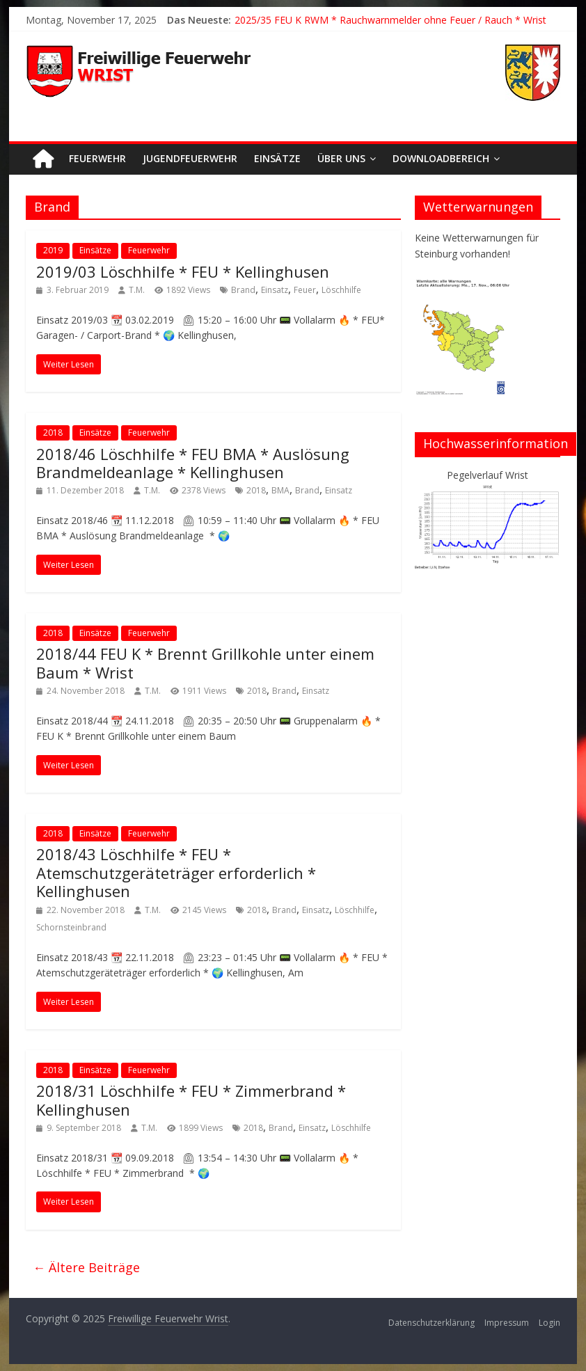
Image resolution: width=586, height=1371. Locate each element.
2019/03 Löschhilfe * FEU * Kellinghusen (182, 271)
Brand (243, 290)
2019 (53, 250)
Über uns (341, 158)
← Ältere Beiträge (86, 1267)
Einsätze (277, 158)
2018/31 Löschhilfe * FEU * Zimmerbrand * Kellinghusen (191, 1099)
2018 (53, 432)
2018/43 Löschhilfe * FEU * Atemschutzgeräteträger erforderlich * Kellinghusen (176, 872)
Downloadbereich (441, 158)
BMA (280, 490)
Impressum (506, 1323)
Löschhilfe (341, 290)
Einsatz (274, 290)
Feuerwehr (97, 158)
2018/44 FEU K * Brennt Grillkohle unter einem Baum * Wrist (205, 662)
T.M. (137, 290)
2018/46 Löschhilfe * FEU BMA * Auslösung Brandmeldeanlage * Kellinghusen (192, 462)
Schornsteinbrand (71, 927)
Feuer (305, 290)
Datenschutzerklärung (431, 1323)
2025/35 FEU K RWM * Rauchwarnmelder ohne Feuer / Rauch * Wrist (390, 19)
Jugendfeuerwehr (190, 158)
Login (549, 1323)
